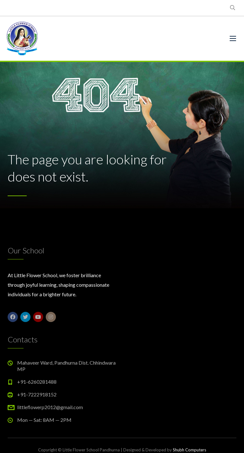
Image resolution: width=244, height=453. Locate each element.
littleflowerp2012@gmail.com (50, 407)
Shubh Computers (189, 449)
